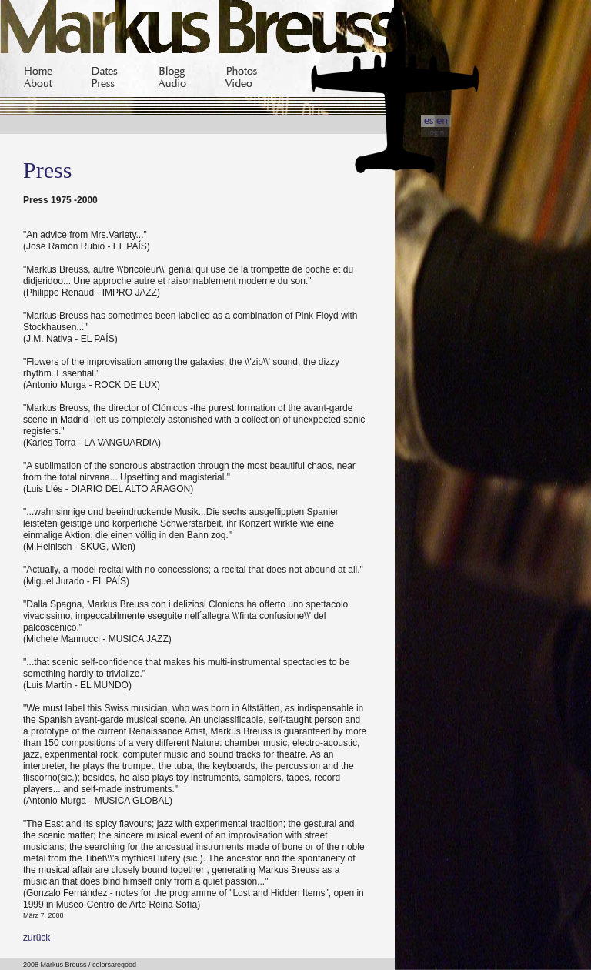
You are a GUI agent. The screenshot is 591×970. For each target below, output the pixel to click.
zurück (36, 937)
